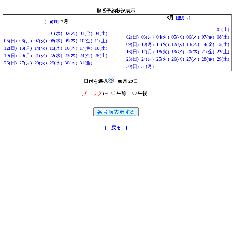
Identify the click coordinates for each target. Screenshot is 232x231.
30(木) (70, 62)
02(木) (70, 33)
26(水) (177, 59)
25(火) (162, 59)
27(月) (25, 62)
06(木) (192, 36)
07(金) (208, 36)
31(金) (85, 62)
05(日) (10, 40)
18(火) (162, 51)
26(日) (10, 62)
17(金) (85, 48)
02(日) (132, 36)
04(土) (101, 33)
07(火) (40, 40)
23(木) (70, 55)
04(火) (162, 36)
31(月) (147, 66)
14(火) (40, 48)
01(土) (223, 29)
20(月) (25, 55)
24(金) (85, 55)
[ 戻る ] (116, 127)
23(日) (132, 59)
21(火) (40, 55)
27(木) (192, 59)
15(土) (223, 44)
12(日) (10, 48)
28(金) (208, 59)
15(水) (55, 48)
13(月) (25, 48)
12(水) (177, 44)
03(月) (147, 36)
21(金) (208, 51)
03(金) (85, 33)
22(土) (223, 51)
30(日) (132, 66)
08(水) (55, 40)
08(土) (223, 36)
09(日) (132, 44)
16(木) (70, 48)
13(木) (192, 44)
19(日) (10, 55)
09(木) (70, 40)
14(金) (208, 44)
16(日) (132, 51)
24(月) (147, 59)
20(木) (192, 51)
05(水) (177, 36)
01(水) (55, 33)
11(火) (162, 44)
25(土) (101, 55)
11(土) (101, 40)
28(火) (40, 62)
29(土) (223, 59)
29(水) (55, 62)
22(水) (55, 55)
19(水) (177, 51)
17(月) (147, 51)
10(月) (147, 44)
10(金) (85, 40)
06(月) (25, 40)
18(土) (101, 48)
